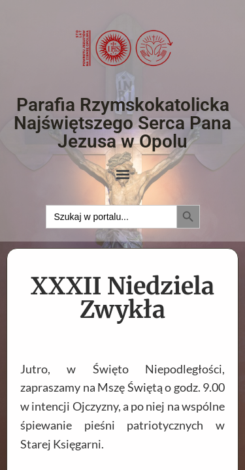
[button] (122, 174)
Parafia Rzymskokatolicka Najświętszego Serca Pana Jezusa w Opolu (122, 123)
